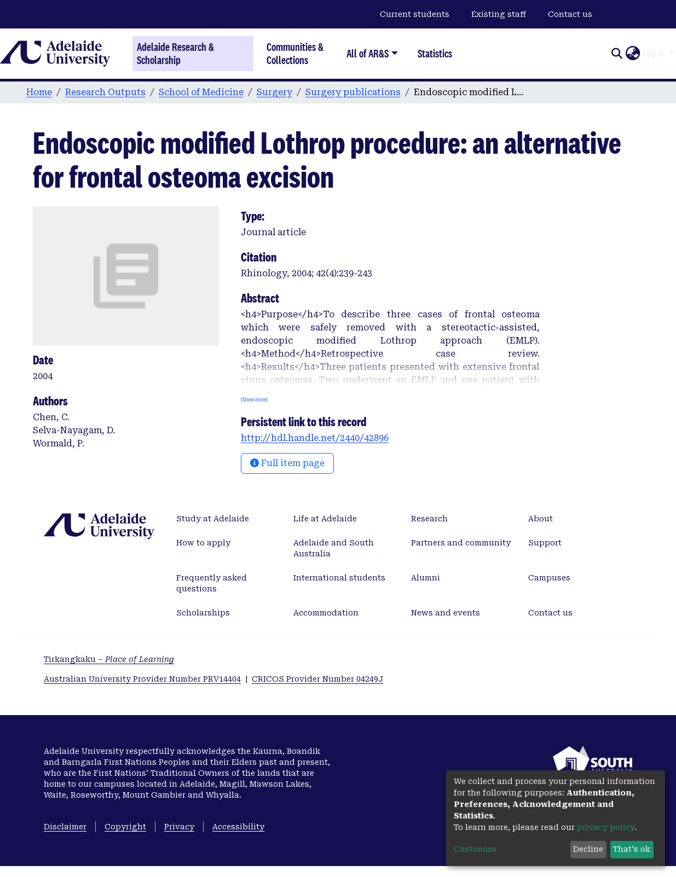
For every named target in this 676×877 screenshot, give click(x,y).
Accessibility (238, 826)
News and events (445, 612)
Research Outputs (105, 92)
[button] (632, 53)
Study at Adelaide (212, 518)
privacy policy (605, 827)
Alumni (425, 577)
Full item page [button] (287, 463)
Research (429, 518)
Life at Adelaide (325, 518)
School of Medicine (201, 92)
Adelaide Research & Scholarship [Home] (175, 53)
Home (39, 92)
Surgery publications (353, 92)
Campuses (549, 577)
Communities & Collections (295, 53)
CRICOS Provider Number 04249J (317, 679)
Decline (588, 849)
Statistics (435, 53)
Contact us (570, 14)
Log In (654, 53)
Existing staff (498, 14)
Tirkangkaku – (109, 659)
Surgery (274, 92)
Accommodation (326, 612)
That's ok (631, 849)
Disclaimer (65, 826)
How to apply (203, 542)
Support (545, 542)
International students (339, 577)
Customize (475, 849)
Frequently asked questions (211, 583)
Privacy (179, 826)
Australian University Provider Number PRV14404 (142, 679)
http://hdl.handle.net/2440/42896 (315, 438)
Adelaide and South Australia (333, 548)
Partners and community (461, 542)
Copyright (125, 826)
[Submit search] (616, 53)
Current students (414, 14)
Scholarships (203, 612)
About (540, 518)
